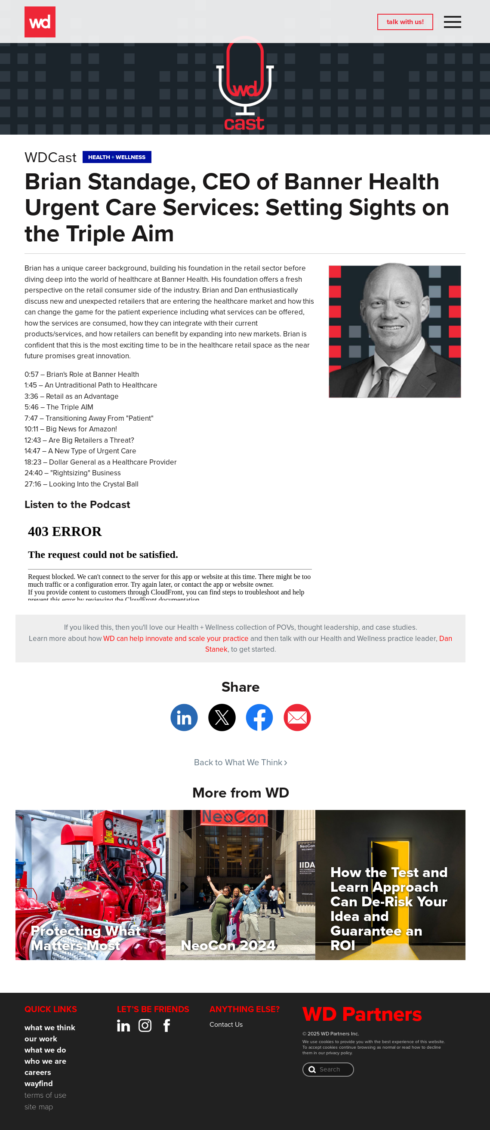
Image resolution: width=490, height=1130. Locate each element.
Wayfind (39, 1083)
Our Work (41, 1038)
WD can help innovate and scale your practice (176, 638)
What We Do (45, 1050)
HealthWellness (116, 157)
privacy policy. (339, 1053)
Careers (38, 1072)
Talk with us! (405, 22)
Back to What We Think (240, 762)
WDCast (51, 156)
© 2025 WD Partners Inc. (330, 1033)
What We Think (50, 1027)
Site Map (39, 1106)
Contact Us (226, 1024)
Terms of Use (46, 1094)
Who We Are (45, 1061)
